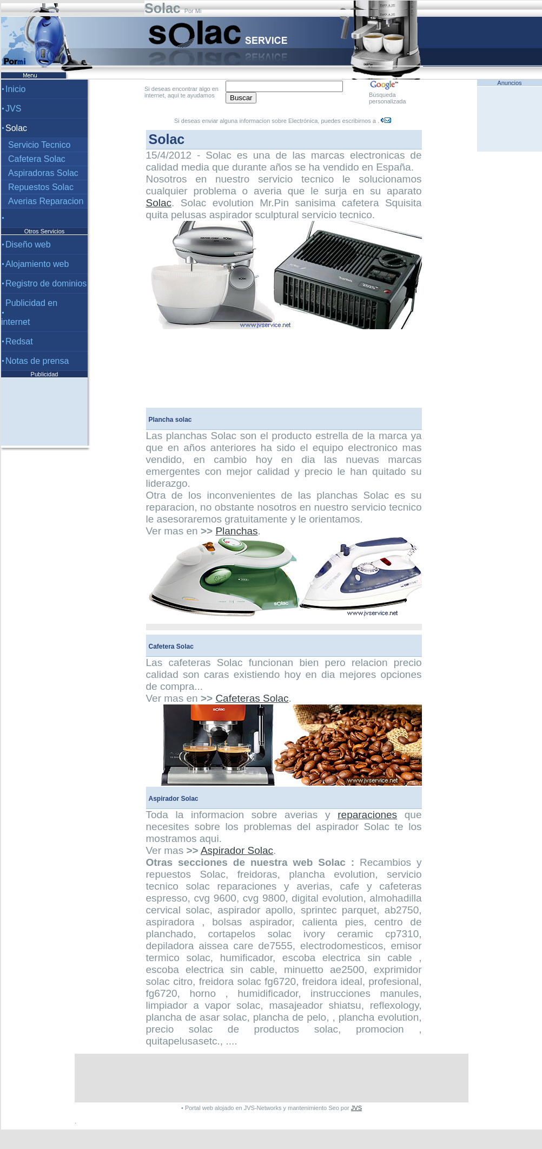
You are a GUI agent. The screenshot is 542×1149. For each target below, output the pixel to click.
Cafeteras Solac (251, 698)
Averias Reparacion (45, 201)
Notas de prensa (37, 360)
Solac (159, 202)
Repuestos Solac (41, 187)
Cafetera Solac (36, 159)
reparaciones (367, 814)
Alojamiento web (37, 264)
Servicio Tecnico (39, 144)
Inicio (15, 89)
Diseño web (28, 244)
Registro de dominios (46, 283)
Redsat (19, 341)
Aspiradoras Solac (43, 173)
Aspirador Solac (237, 850)
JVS (13, 108)
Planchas (236, 531)
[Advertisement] (44, 412)
